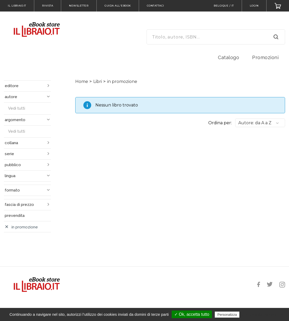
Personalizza (227, 315)
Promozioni (265, 57)
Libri (97, 81)
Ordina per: (220, 122)
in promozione (122, 81)
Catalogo (228, 57)
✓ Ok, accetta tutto (191, 314)
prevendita (15, 215)
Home (81, 81)
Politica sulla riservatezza (262, 314)
